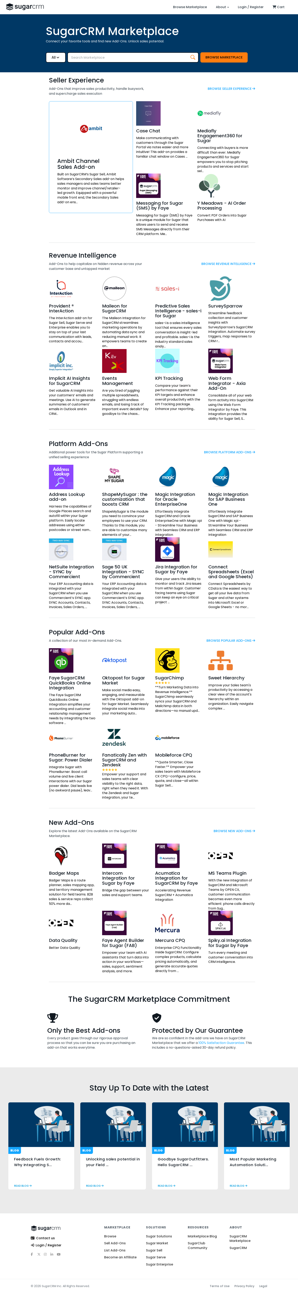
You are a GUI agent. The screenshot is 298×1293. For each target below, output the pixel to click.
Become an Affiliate (120, 1257)
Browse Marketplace (190, 7)
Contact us (43, 1238)
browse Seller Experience (231, 88)
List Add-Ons (115, 1250)
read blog (23, 1186)
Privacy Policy (244, 1286)
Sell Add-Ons (115, 1243)
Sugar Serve (156, 1257)
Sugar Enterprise (159, 1264)
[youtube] (60, 1256)
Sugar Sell (154, 1250)
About (222, 7)
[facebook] (34, 1256)
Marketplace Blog (202, 1236)
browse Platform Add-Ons (229, 452)
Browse (110, 1236)
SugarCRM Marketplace (240, 1238)
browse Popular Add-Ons (230, 640)
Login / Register (251, 7)
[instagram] (47, 1256)
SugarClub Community (197, 1245)
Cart (279, 7)
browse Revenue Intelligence (228, 263)
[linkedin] (53, 1256)
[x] (40, 1256)
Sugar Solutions (159, 1236)
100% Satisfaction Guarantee (221, 1042)
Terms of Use (220, 1286)
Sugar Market (157, 1243)
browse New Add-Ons (234, 831)
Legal (263, 1286)
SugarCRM (238, 1248)
